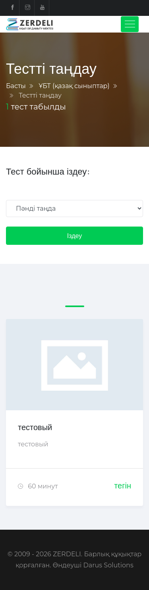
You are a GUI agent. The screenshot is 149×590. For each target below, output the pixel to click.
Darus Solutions (108, 565)
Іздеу (74, 235)
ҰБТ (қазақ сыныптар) (74, 86)
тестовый (35, 427)
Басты (16, 86)
